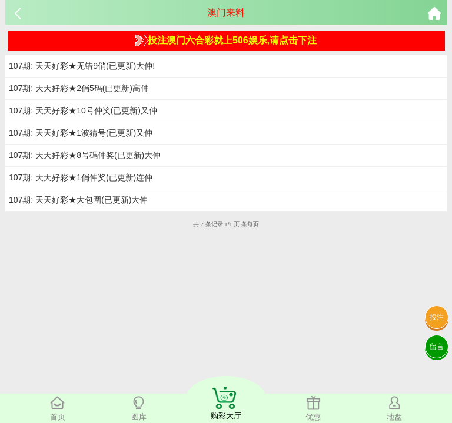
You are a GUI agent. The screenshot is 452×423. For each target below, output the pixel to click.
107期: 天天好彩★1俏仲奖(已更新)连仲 (80, 177)
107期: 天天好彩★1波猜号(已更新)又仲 (80, 132)
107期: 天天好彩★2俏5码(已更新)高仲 (79, 88)
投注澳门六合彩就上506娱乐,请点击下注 (226, 40)
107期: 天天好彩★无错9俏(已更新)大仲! (82, 65)
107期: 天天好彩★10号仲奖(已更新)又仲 (83, 110)
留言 (437, 347)
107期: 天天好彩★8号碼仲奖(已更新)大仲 (85, 155)
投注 (437, 317)
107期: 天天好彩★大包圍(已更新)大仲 (78, 199)
